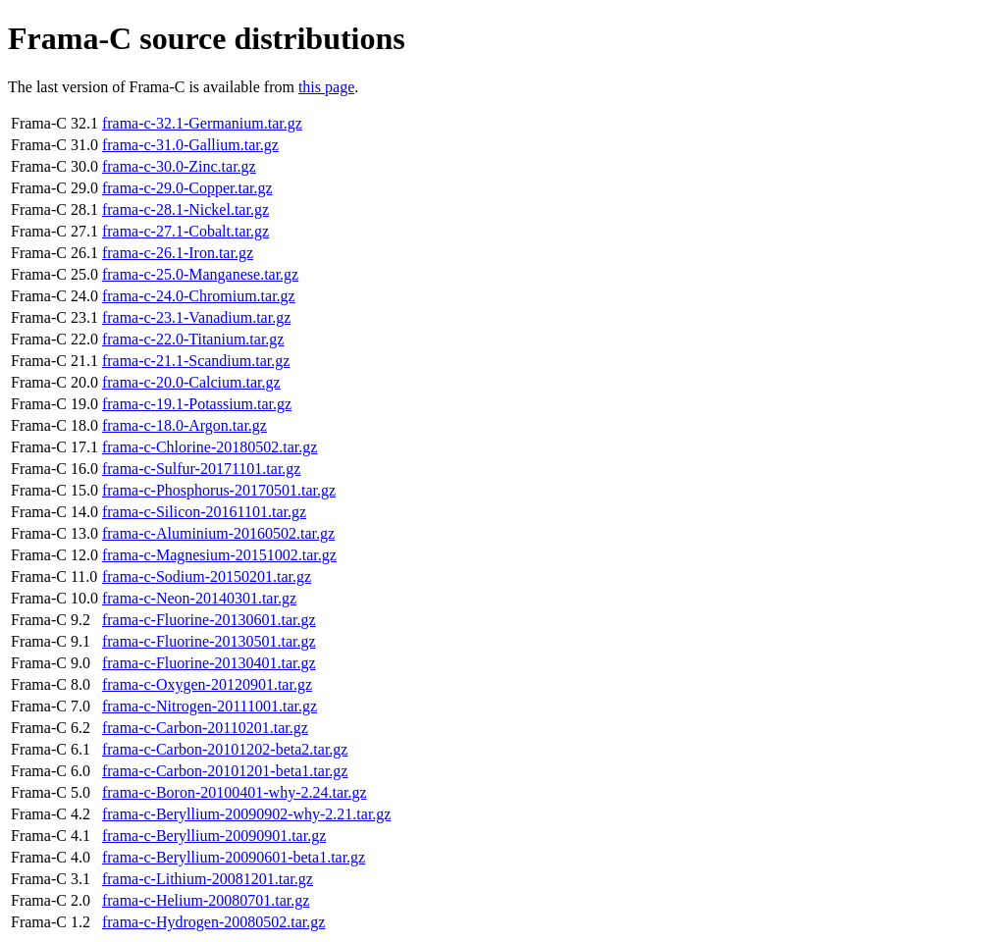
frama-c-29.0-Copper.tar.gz (187, 188)
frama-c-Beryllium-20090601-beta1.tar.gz (233, 857)
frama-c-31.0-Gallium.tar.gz (190, 144)
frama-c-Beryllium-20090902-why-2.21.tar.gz (247, 814)
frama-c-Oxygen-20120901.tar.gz (207, 684)
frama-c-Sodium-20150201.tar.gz (206, 576)
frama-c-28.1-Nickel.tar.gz (185, 209)
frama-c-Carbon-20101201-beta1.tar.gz (225, 770)
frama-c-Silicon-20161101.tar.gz (204, 511)
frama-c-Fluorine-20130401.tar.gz (209, 662)
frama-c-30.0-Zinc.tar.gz (179, 166)
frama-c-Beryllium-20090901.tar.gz (214, 835)
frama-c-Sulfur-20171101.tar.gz (201, 468)
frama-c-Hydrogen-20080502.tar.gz (213, 922)
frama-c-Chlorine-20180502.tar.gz (209, 447)
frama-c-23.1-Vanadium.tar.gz (196, 317)
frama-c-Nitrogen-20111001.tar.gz (209, 706)
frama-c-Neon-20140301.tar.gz (199, 598)
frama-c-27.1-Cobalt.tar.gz (185, 231)
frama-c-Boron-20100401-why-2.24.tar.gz (234, 792)
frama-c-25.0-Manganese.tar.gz (200, 274)
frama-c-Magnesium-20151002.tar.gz (219, 555)
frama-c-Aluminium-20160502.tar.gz (218, 533)
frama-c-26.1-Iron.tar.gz (177, 252)
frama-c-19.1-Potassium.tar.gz (196, 403)
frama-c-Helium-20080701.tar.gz (205, 900)
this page (326, 86)
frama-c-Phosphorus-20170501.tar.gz (219, 490)
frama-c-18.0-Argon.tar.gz (184, 425)
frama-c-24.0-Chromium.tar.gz (198, 296)
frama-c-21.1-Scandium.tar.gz (196, 360)
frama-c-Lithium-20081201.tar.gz (207, 878)
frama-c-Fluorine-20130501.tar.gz (209, 641)
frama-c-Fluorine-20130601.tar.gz (209, 619)
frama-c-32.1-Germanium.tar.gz (202, 123)
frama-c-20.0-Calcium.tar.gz (191, 382)
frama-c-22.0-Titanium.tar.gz (193, 339)
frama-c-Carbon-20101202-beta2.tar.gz (225, 749)
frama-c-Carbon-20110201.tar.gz (205, 727)
